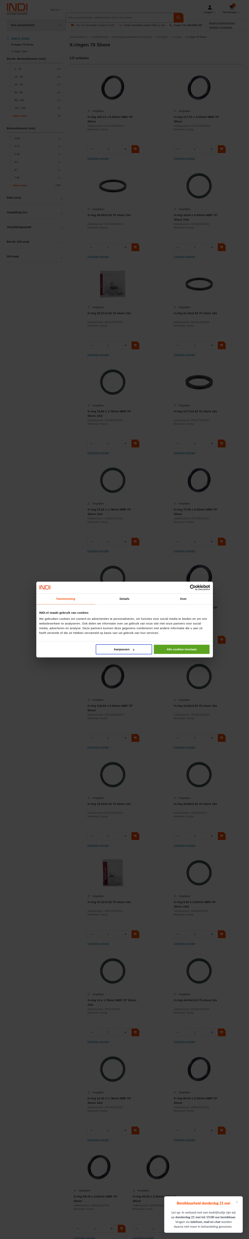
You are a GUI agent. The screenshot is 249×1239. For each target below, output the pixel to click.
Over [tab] (183, 598)
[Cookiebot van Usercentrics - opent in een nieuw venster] (193, 587)
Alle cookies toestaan (182, 649)
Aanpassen (124, 649)
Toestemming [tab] (65, 598)
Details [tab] (125, 598)
